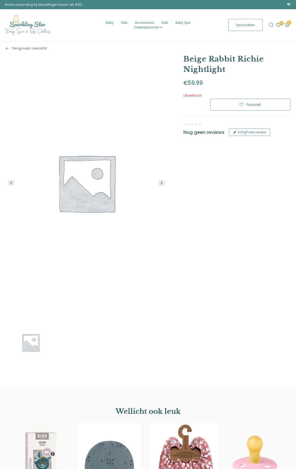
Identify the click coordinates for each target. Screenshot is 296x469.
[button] (11, 183)
